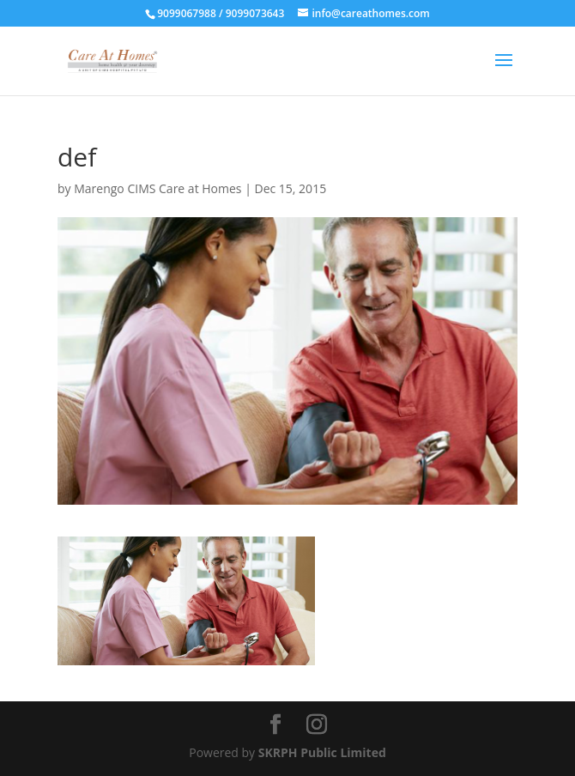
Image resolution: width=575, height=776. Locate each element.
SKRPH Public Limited (322, 752)
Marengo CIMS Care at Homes (157, 188)
